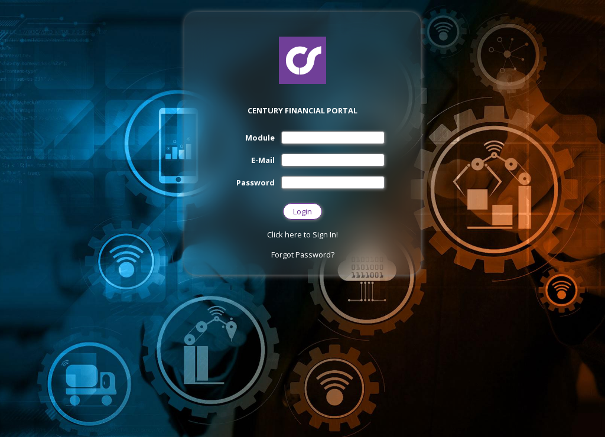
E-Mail (263, 160)
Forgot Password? (302, 254)
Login (302, 211)
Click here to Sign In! (302, 234)
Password (255, 182)
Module (260, 137)
